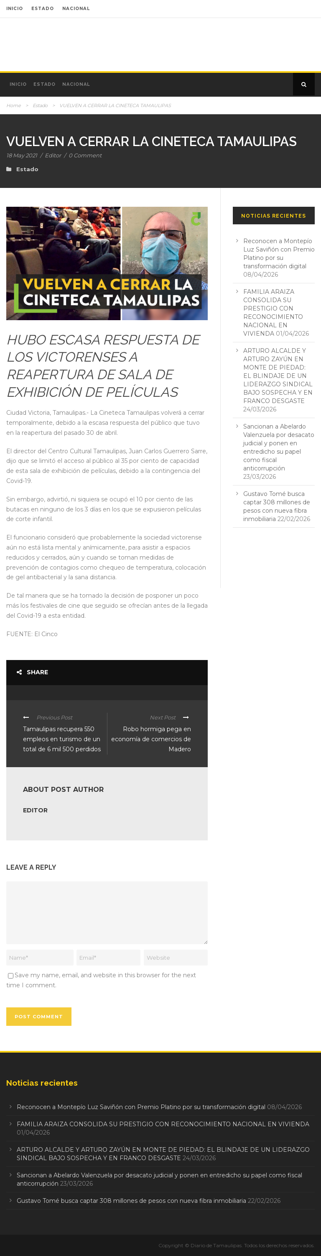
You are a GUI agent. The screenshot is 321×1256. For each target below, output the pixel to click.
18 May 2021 (21, 155)
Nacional (76, 84)
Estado (44, 84)
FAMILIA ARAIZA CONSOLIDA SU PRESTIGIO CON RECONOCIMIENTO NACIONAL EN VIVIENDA (163, 1124)
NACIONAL (76, 8)
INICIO (14, 8)
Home (13, 105)
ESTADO (42, 8)
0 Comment (85, 155)
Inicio (18, 84)
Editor (53, 155)
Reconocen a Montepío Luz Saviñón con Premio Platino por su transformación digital (141, 1107)
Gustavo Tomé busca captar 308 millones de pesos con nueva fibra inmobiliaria (131, 1201)
